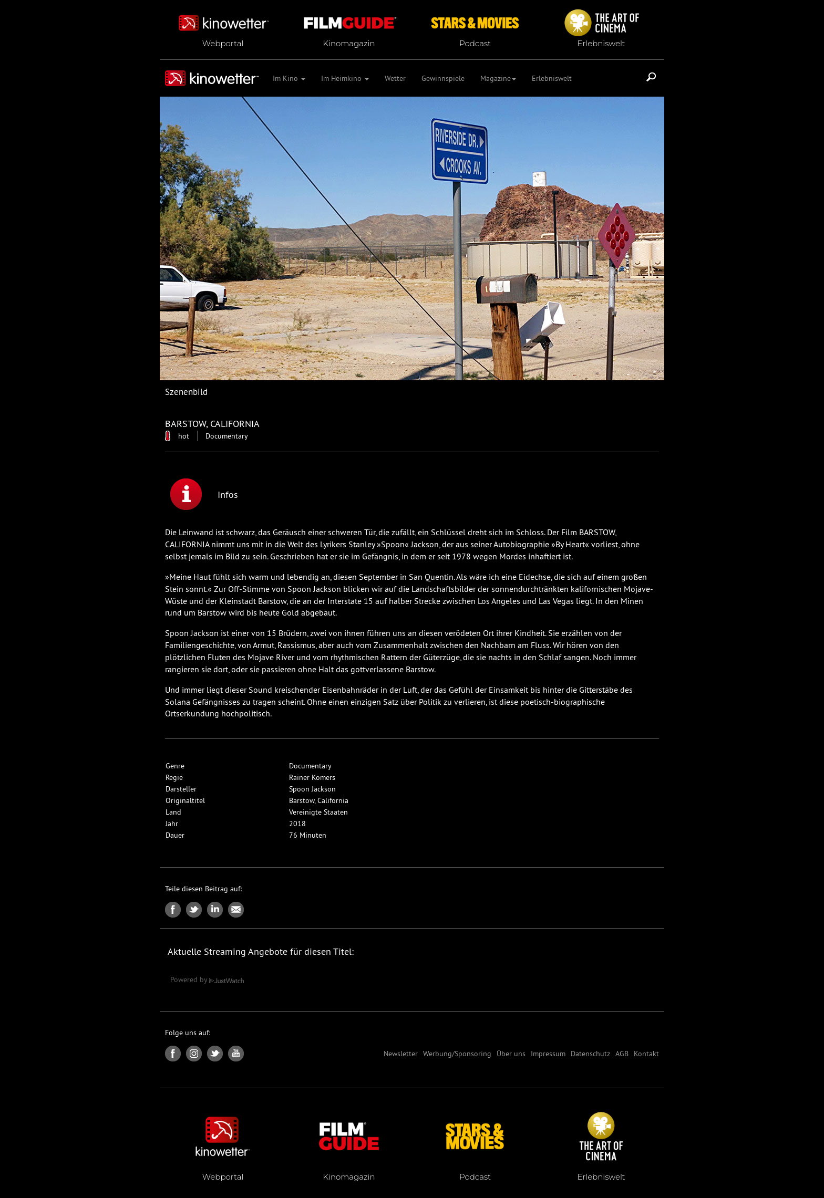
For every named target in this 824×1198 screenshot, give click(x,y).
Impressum (548, 1053)
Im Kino (289, 78)
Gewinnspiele (443, 78)
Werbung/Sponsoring (457, 1053)
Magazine (498, 78)
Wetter (395, 78)
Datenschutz (590, 1053)
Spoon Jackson (312, 789)
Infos (204, 494)
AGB (622, 1053)
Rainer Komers (312, 777)
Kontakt (646, 1053)
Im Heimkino (345, 78)
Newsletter (401, 1053)
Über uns (511, 1053)
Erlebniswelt (552, 78)
